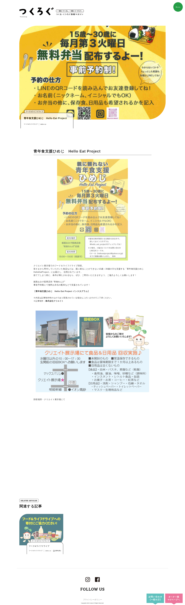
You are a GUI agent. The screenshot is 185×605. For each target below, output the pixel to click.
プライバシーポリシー (92, 600)
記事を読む (57, 560)
